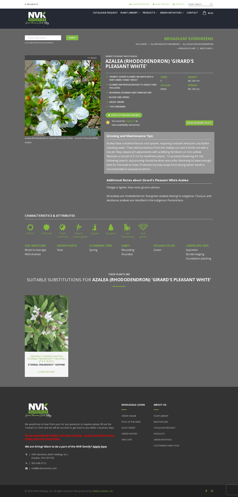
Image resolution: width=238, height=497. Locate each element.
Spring (93, 250)
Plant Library (130, 12)
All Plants (141, 44)
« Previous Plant (186, 48)
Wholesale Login (133, 404)
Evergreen (111, 233)
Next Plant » (206, 48)
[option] (62, 102)
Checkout (179, 4)
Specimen (192, 250)
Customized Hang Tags (166, 445)
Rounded (127, 254)
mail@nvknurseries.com (44, 468)
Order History (129, 433)
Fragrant (95, 233)
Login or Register (139, 4)
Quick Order (128, 427)
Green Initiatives (172, 12)
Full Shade (46, 233)
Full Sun (30, 233)
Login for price (46, 371)
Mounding (127, 250)
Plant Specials (161, 4)
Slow (60, 250)
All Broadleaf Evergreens (165, 44)
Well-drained (32, 254)
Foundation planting (198, 258)
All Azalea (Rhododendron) (198, 44)
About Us (160, 404)
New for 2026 (161, 421)
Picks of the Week (131, 421)
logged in (130, 121)
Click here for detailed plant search (39, 43)
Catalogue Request (105, 12)
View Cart (126, 439)
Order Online (128, 415)
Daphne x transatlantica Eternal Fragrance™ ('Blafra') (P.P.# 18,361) (46, 359)
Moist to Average (35, 250)
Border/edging (195, 254)
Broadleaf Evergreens (188, 38)
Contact (192, 12)
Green (157, 250)
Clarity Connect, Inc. (102, 491)
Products (150, 12)
